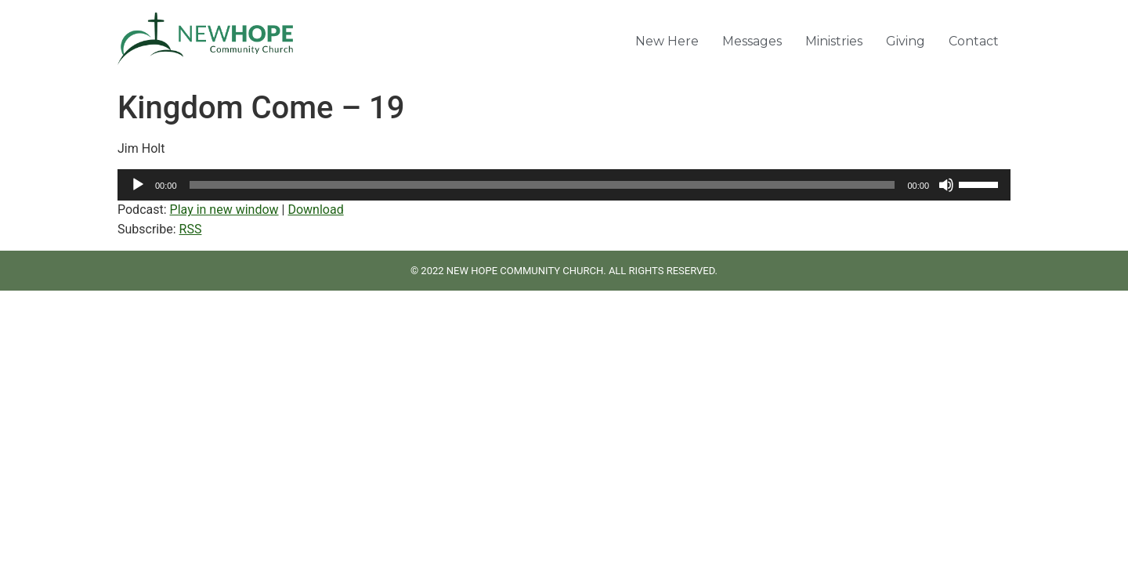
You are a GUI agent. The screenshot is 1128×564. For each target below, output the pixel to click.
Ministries (833, 41)
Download (315, 209)
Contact (974, 41)
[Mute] (946, 185)
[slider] (542, 185)
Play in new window (224, 209)
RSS (190, 229)
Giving (905, 41)
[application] (564, 185)
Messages (752, 41)
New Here (667, 41)
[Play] (138, 185)
